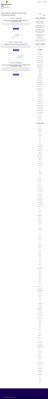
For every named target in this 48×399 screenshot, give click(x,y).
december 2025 (40, 60)
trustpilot (40, 344)
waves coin (40, 365)
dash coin (40, 212)
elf (39, 226)
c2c (40, 176)
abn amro (40, 128)
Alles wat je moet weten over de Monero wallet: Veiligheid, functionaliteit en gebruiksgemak (40, 31)
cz (39, 208)
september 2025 (40, 65)
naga (40, 292)
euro (40, 243)
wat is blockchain (40, 363)
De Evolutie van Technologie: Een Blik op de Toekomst (40, 40)
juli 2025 (39, 69)
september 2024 (40, 88)
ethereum (40, 238)
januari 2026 (40, 58)
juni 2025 (39, 71)
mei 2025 (40, 73)
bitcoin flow (40, 156)
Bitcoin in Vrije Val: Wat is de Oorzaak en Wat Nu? (16, 44)
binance (39, 148)
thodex (40, 340)
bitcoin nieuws (40, 157)
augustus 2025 (40, 67)
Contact (44, 2)
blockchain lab (40, 163)
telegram (40, 335)
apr (40, 137)
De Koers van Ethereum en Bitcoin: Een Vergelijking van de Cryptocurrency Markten (16, 65)
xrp (39, 378)
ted (40, 331)
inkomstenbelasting (40, 268)
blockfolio (40, 165)
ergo (40, 234)
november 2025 (40, 62)
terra (40, 337)
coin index (40, 187)
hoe (40, 256)
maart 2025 (40, 77)
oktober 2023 (39, 108)
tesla (40, 338)
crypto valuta (39, 202)
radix (40, 320)
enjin (40, 230)
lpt (39, 284)
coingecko (40, 195)
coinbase (40, 193)
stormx (40, 329)
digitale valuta (39, 215)
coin (40, 185)
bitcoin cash (19, 18)
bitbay (40, 150)
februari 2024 (39, 101)
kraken (40, 277)
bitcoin (40, 152)
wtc (40, 376)
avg (40, 142)
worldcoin (40, 372)
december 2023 (40, 105)
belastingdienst (40, 146)
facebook (40, 245)
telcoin (40, 333)
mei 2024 (40, 95)
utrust (40, 350)
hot (40, 258)
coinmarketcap (40, 198)
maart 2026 (40, 54)
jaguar (40, 269)
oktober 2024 (39, 86)
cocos (40, 184)
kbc (40, 275)
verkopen (40, 351)
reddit (40, 323)
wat (40, 361)
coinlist (40, 197)
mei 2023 (40, 118)
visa (40, 353)
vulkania (39, 357)
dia (39, 213)
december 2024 (40, 82)
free (40, 249)
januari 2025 (40, 80)
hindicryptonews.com (6, 5)
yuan (40, 381)
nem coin (40, 296)
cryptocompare (40, 204)
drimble (39, 223)
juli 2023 (39, 114)
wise (40, 366)
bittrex (40, 161)
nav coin (39, 294)
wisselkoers (40, 368)
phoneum (40, 310)
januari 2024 (40, 103)
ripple (40, 325)
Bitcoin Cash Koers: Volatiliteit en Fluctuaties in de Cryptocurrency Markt (16, 20)
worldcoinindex (40, 374)
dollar (40, 221)
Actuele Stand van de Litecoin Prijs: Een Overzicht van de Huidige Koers (40, 26)
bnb (40, 169)
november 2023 (40, 106)
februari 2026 (39, 56)
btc (40, 170)
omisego (39, 303)
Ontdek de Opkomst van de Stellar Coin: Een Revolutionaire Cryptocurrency (40, 36)
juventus (39, 273)
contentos (40, 200)
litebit (40, 282)
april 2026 (40, 52)
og (39, 301)
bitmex (40, 159)
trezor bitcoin (39, 342)
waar (40, 359)
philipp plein (40, 309)
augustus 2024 (40, 90)
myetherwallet (40, 290)
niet (40, 297)
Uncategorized (19, 62)
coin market (40, 189)
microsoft (40, 288)
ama (40, 133)
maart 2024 (40, 99)
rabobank (40, 318)
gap (40, 253)
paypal (40, 307)
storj (40, 327)
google (40, 254)
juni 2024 (39, 93)
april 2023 (40, 120)
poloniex (39, 314)
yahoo (40, 379)
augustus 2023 (40, 112)
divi (39, 217)
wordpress (40, 370)
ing (39, 266)
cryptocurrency (40, 206)
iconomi (39, 262)
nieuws (40, 299)
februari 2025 (39, 78)
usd (40, 348)
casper (40, 178)
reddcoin (40, 322)
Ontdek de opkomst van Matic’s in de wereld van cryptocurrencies (39, 22)
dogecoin (40, 219)
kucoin (40, 279)
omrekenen (40, 305)
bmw (40, 167)
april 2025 (40, 75)
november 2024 (40, 84)
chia (40, 182)
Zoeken (40, 13)
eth (40, 236)
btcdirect (40, 172)
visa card (40, 355)
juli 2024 (39, 92)
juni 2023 (39, 116)
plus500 (39, 312)
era (40, 232)
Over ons (39, 2)
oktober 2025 (39, 64)
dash (40, 210)
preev (40, 316)
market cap (40, 286)
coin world (40, 191)
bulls (40, 174)
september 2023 (40, 110)
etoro (40, 240)
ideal (40, 264)
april (40, 139)
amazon (39, 135)
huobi (40, 260)
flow (40, 247)
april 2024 (40, 97)
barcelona (40, 144)
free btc (39, 251)
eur (39, 241)
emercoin (40, 228)
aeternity (40, 129)
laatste (40, 281)
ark (39, 141)
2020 (40, 126)
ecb (40, 225)
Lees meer (16, 28)
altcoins (39, 131)
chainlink (40, 180)
